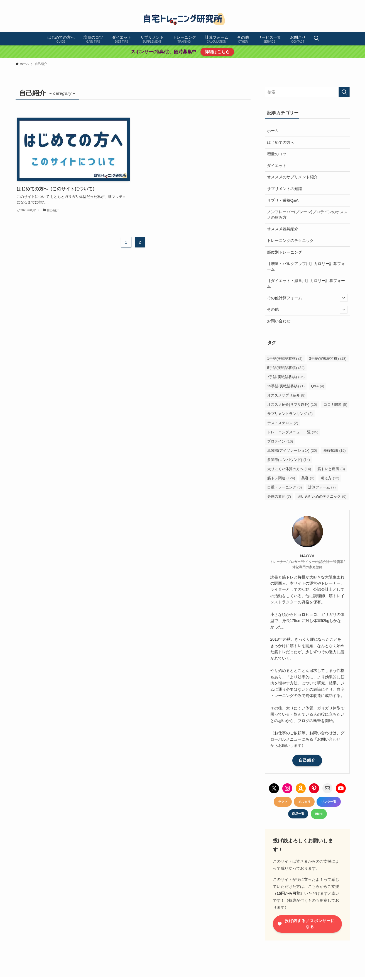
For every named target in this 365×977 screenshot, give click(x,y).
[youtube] (331, 3)
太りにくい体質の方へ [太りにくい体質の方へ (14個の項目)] (289, 469)
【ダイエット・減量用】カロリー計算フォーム (306, 283)
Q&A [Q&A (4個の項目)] (317, 386)
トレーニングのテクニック (290, 240)
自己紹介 (307, 760)
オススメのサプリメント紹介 (292, 177)
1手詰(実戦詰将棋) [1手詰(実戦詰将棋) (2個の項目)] (285, 358)
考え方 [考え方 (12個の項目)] (330, 478)
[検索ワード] (307, 92)
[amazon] (338, 3)
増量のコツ (276, 154)
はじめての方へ (280, 142)
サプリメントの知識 (284, 188)
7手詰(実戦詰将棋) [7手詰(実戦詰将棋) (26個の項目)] (286, 377)
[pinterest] (324, 3)
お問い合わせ (278, 321)
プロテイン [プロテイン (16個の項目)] (280, 441)
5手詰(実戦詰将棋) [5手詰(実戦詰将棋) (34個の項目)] (286, 368)
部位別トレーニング (284, 252)
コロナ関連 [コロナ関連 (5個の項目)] (335, 404)
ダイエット (276, 165)
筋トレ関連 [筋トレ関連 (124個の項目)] (281, 478)
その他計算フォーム (307, 298)
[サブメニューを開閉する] (343, 298)
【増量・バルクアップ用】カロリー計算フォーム (306, 266)
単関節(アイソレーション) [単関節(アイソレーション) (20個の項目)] (292, 450)
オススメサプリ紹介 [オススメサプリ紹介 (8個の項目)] (286, 395)
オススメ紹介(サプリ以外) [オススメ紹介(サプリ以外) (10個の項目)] (292, 404)
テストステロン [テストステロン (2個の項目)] (282, 423)
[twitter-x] (309, 3)
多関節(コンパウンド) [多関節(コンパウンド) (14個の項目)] (288, 460)
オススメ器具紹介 (282, 229)
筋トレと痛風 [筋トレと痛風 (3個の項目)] (331, 469)
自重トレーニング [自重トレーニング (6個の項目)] (284, 487)
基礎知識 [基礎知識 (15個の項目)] (335, 450)
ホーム (273, 130)
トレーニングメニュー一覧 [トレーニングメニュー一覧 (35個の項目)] (293, 432)
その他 (307, 309)
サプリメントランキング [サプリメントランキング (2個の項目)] (290, 414)
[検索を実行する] (344, 92)
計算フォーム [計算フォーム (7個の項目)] (322, 487)
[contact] (346, 3)
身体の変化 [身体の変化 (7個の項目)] (279, 496)
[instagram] (317, 3)
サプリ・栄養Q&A (283, 200)
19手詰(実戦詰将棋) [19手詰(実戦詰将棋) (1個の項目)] (286, 386)
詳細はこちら (216, 51)
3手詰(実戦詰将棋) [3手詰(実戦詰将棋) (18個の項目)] (328, 358)
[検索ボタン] (316, 38)
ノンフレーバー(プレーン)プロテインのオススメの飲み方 (307, 215)
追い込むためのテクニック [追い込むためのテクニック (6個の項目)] (322, 496)
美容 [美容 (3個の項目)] (307, 478)
